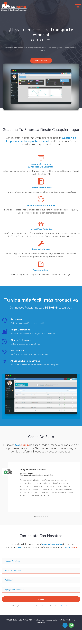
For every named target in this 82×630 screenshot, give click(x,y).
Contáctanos (41, 61)
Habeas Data (65, 606)
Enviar (41, 599)
